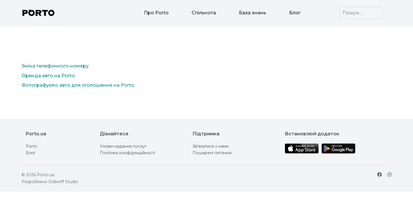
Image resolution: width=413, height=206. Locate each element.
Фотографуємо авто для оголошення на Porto (78, 85)
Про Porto (156, 12)
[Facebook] (379, 174)
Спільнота (204, 12)
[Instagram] (389, 174)
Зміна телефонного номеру (55, 66)
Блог (295, 12)
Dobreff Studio (63, 181)
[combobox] (361, 13)
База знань (252, 12)
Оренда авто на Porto (48, 75)
